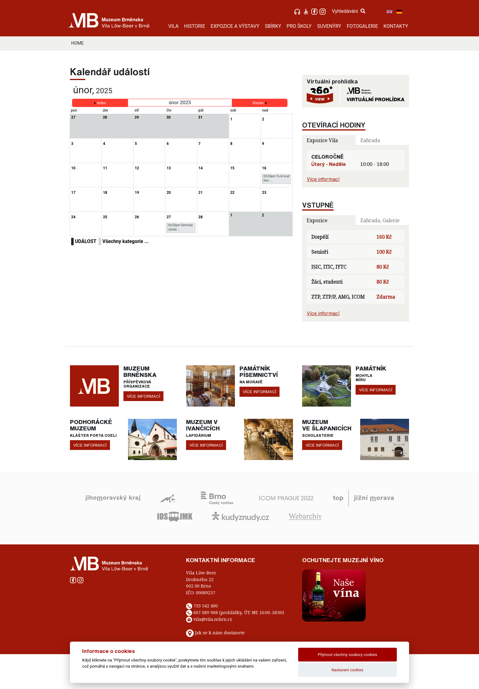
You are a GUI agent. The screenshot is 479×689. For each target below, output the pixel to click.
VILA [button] (173, 26)
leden (101, 103)
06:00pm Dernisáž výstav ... (180, 227)
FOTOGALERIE (362, 26)
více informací (143, 396)
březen (258, 103)
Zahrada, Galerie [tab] (380, 220)
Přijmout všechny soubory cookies (347, 654)
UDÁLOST (85, 241)
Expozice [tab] (317, 220)
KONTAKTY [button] (395, 26)
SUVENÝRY (329, 26)
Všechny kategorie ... (125, 241)
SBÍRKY (273, 26)
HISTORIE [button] (194, 26)
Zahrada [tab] (370, 140)
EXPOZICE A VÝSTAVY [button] (234, 26)
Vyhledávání (348, 11)
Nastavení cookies (347, 670)
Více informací (323, 179)
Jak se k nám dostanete (220, 633)
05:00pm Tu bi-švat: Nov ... (277, 178)
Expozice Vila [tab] (322, 140)
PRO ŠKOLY (299, 26)
